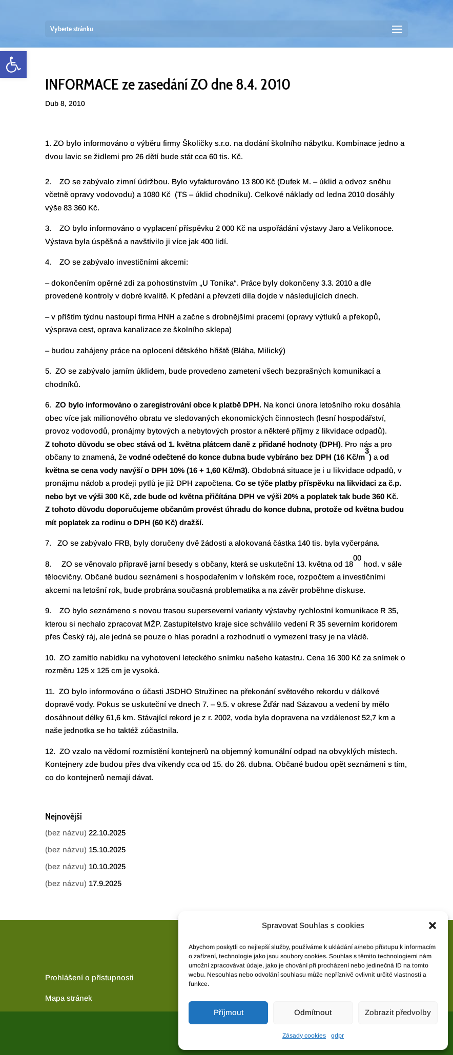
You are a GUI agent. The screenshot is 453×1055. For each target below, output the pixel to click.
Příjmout (228, 1012)
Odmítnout (313, 1012)
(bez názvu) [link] (66, 832)
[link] (13, 64)
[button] (432, 925)
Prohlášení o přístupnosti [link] (89, 977)
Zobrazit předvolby (398, 1012)
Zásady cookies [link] (304, 1035)
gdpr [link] (337, 1035)
